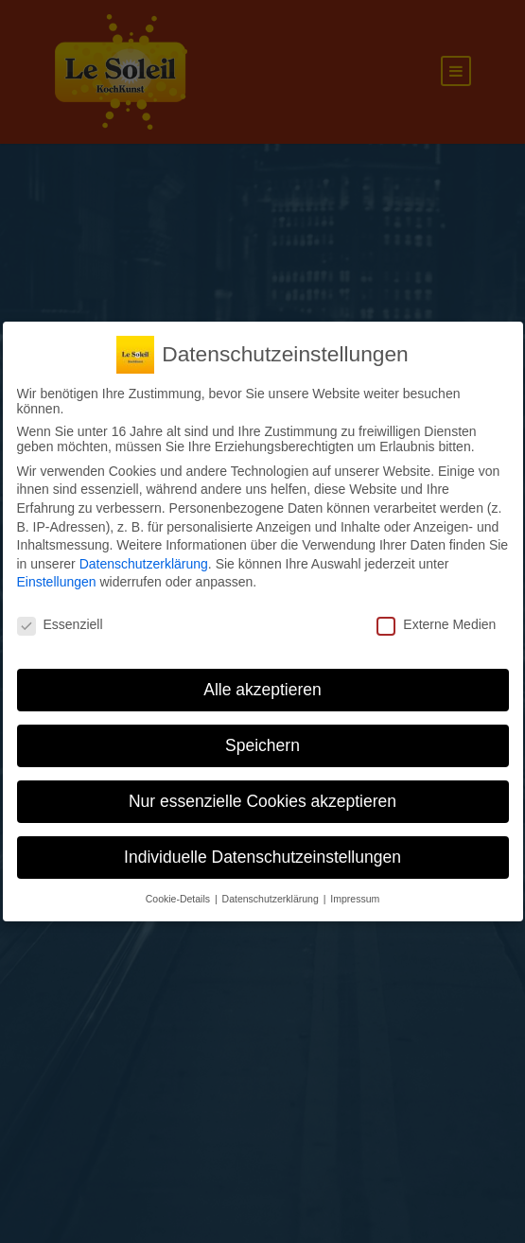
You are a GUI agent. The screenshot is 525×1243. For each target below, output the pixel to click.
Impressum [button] (354, 898)
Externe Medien (436, 624)
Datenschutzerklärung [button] (272, 898)
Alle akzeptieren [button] (262, 689)
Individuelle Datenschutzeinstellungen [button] (262, 857)
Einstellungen (56, 581)
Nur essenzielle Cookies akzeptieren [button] (262, 801)
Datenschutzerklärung (143, 563)
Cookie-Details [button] (179, 898)
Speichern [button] (262, 745)
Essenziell (60, 624)
